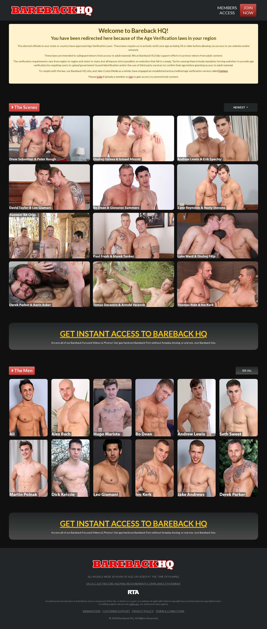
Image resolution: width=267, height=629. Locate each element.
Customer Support (116, 611)
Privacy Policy (143, 611)
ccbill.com (134, 604)
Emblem (223, 70)
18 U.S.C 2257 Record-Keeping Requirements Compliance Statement (133, 583)
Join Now (248, 10)
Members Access (227, 10)
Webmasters (91, 611)
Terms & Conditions (170, 611)
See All (247, 370)
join (131, 76)
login (99, 76)
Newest (239, 107)
